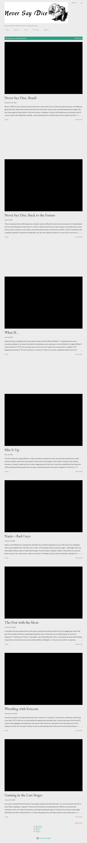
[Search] (74, 3)
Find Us (25, 29)
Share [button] (6, 119)
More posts (79, 823)
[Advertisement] (44, 140)
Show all (78, 38)
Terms (37, 830)
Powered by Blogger (44, 838)
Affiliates (45, 29)
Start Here (35, 29)
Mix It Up (12, 449)
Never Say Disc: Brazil (20, 97)
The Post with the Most (21, 622)
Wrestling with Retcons (21, 708)
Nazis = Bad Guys (17, 536)
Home (6, 29)
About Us (15, 29)
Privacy (37, 831)
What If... (12, 332)
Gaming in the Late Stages (23, 795)
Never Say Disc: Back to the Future (30, 215)
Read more (79, 119)
